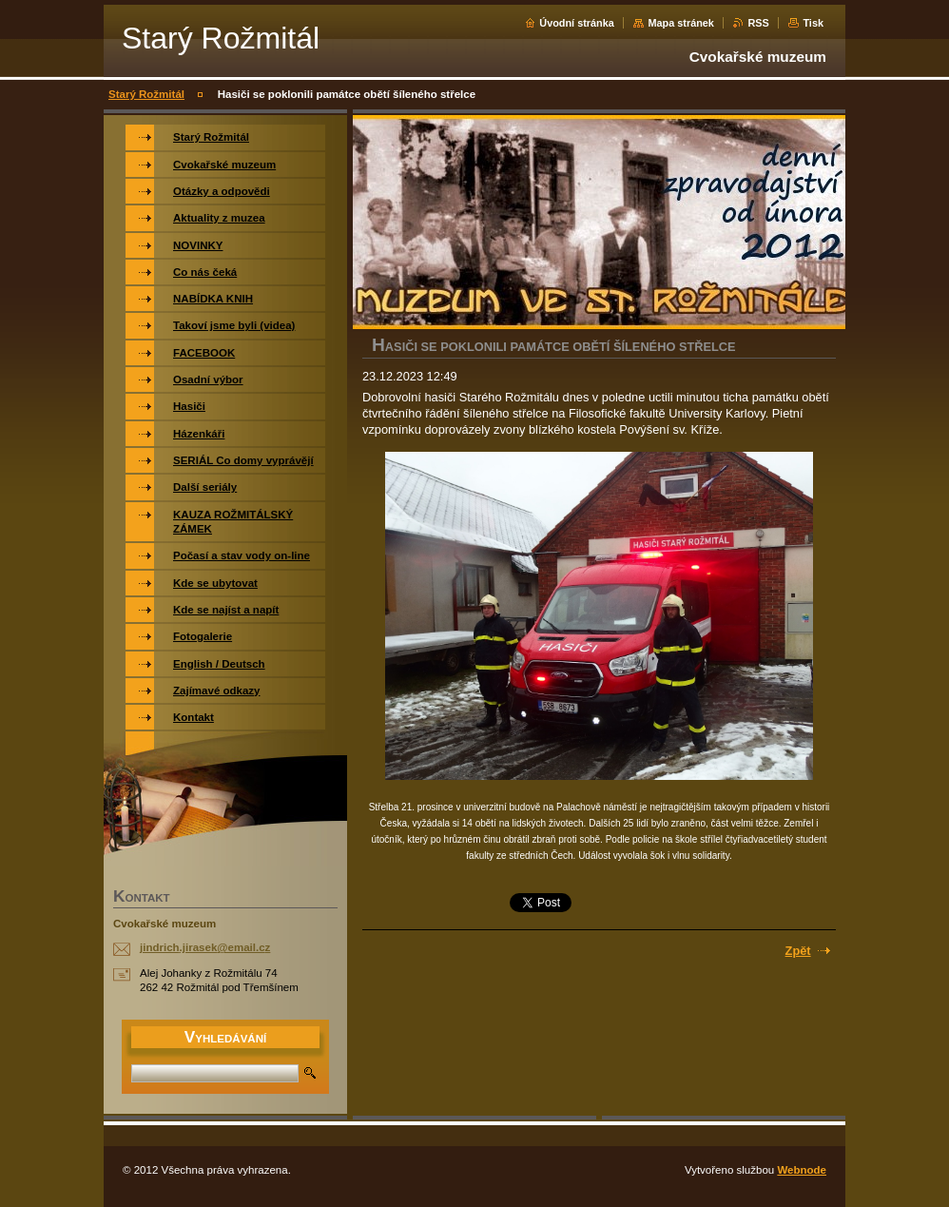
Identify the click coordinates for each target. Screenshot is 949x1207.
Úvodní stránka (576, 23)
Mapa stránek (681, 23)
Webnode (801, 1170)
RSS (757, 23)
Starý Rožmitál (146, 94)
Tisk (813, 23)
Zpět (798, 951)
